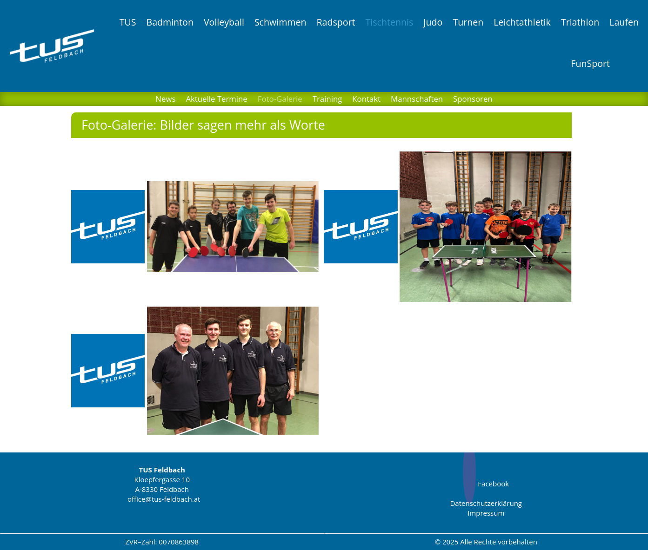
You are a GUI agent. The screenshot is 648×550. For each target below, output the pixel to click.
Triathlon (580, 22)
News (165, 100)
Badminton (169, 22)
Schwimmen (280, 22)
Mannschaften (417, 100)
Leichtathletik (522, 22)
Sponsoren (473, 100)
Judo (432, 22)
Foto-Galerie (280, 100)
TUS (128, 22)
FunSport (590, 63)
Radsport (335, 22)
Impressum (486, 512)
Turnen (468, 22)
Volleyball (224, 22)
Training (327, 100)
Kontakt (366, 100)
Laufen (624, 22)
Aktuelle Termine (216, 100)
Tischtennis (390, 22)
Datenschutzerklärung (486, 503)
